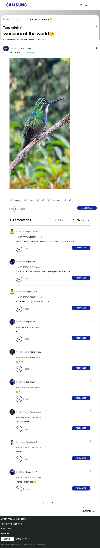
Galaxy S (32, 53)
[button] (92, 48)
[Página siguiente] (82, 220)
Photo (31, 200)
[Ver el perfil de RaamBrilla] (20, 232)
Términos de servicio (12, 524)
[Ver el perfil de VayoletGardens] (22, 352)
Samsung (56, 200)
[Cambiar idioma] (7, 539)
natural (17, 200)
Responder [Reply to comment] (81, 248)
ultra (71, 200)
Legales (5, 533)
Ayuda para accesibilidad (14, 519)
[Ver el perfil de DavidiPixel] (14, 48)
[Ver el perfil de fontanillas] (20, 442)
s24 (43, 200)
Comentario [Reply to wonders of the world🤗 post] (87, 208)
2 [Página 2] (73, 220)
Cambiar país (22, 539)
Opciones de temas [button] (92, 26)
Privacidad (6, 529)
